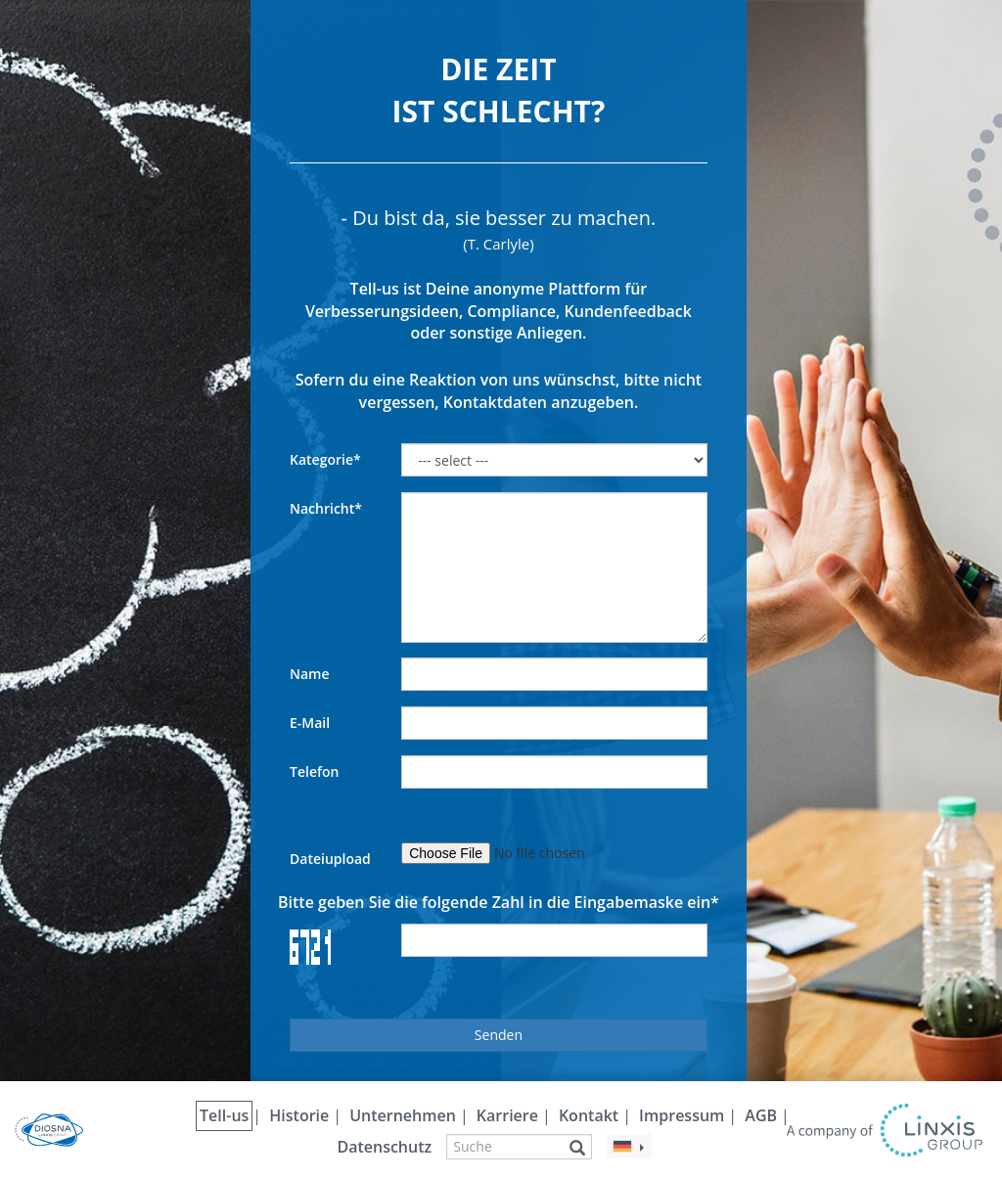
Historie (299, 1115)
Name (310, 673)
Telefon (314, 771)
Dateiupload (330, 858)
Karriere (507, 1115)
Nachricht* (326, 508)
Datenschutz (384, 1146)
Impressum (681, 1115)
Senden (499, 1034)
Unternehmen (402, 1115)
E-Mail (310, 722)
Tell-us (224, 1115)
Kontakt (588, 1115)
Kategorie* (325, 459)
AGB (761, 1115)
